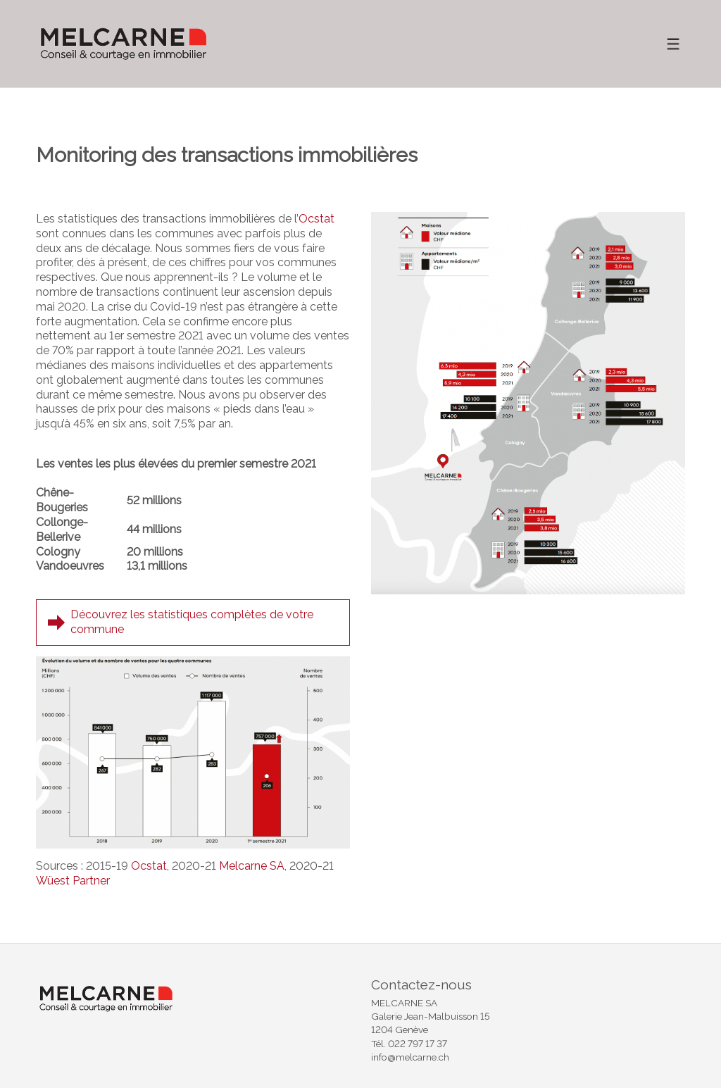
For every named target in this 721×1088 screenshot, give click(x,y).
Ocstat (316, 218)
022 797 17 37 (417, 1043)
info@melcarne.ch (410, 1057)
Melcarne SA (251, 866)
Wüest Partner (73, 880)
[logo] (124, 43)
